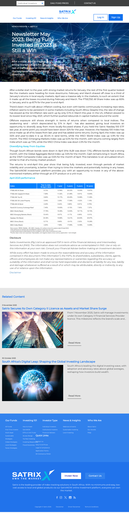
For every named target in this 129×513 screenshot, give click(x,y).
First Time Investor (11, 430)
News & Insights (46, 18)
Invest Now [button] (71, 476)
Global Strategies (11, 442)
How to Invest (27, 427)
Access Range (27, 436)
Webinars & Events (69, 427)
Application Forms (42, 451)
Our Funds (17, 18)
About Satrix (92, 427)
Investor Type (49, 420)
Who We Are (62, 18)
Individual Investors (49, 427)
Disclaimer (59, 507)
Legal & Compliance (43, 448)
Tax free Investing (29, 439)
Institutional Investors (50, 430)
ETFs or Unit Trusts (29, 433)
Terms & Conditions (91, 507)
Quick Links (42, 435)
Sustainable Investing (70, 430)
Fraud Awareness (29, 445)
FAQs (89, 433)
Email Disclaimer (74, 507)
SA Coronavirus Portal (43, 454)
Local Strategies (10, 445)
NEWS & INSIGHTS (19, 26)
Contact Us (90, 3)
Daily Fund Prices (59, 3)
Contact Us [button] (95, 476)
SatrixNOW (26, 430)
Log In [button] (100, 17)
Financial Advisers (48, 433)
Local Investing (68, 433)
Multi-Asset (9, 433)
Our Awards (92, 430)
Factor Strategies (11, 448)
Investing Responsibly (30, 442)
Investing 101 (31, 18)
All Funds (8, 427)
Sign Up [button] (115, 17)
